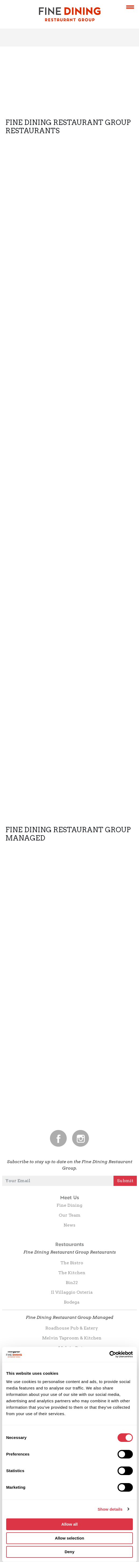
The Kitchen (71, 1272)
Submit (125, 1180)
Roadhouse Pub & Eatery (71, 1328)
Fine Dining (69, 1205)
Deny (70, 1551)
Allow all (69, 1524)
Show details (110, 1509)
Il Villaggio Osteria (72, 1292)
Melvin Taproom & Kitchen (71, 1338)
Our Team (70, 1215)
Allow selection (69, 1538)
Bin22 (72, 1282)
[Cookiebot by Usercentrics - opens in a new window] (109, 1354)
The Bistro (71, 1262)
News (69, 1225)
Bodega (71, 1302)
